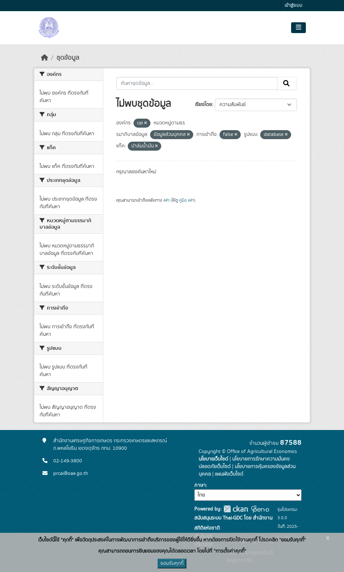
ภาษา (200, 485)
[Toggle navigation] (298, 27)
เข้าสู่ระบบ (293, 5)
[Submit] (287, 83)
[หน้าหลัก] (44, 58)
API (166, 200)
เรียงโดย (203, 104)
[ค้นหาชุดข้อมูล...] (197, 83)
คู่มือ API (186, 200)
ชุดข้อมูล (67, 58)
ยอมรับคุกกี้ (172, 563)
